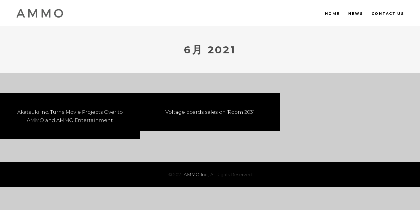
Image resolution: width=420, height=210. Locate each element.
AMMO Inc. (196, 174)
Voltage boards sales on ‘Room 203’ (209, 112)
